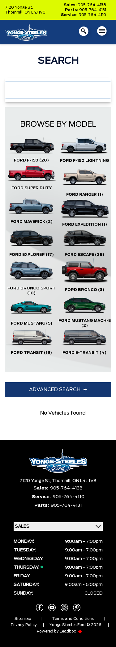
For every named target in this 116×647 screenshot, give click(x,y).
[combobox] (58, 90)
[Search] (58, 90)
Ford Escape (84, 254)
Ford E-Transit (84, 352)
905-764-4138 (92, 5)
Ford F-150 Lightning (84, 160)
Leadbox (71, 631)
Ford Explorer (31, 254)
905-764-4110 (92, 15)
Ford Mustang (31, 323)
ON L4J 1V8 (34, 12)
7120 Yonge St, (19, 7)
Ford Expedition (84, 224)
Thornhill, (14, 12)
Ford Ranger (84, 194)
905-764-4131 (92, 10)
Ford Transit (31, 352)
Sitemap (23, 618)
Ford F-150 (31, 160)
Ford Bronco (84, 290)
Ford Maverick (32, 221)
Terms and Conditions (73, 618)
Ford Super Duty (31, 188)
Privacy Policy (24, 625)
